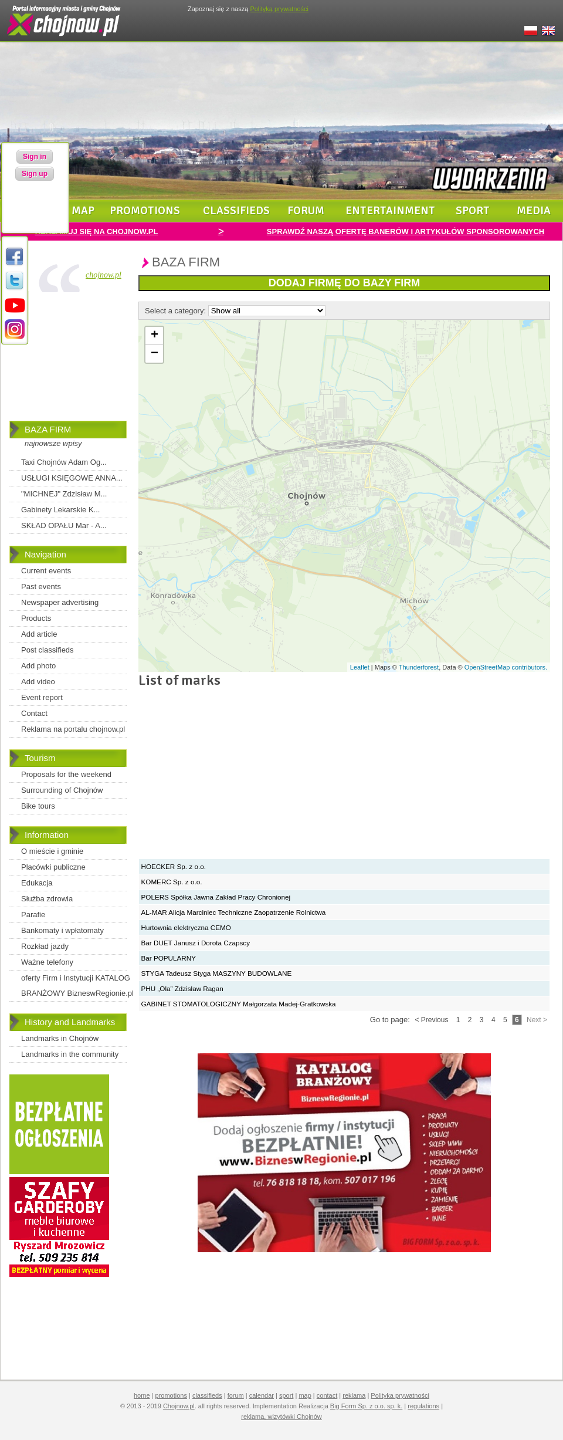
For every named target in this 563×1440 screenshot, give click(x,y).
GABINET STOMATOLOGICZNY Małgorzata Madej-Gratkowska (238, 1004)
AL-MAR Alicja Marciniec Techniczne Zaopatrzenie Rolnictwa (233, 912)
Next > (537, 1020)
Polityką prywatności (279, 8)
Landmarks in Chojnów (60, 1038)
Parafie (33, 914)
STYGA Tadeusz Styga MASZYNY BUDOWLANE (216, 973)
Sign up (35, 174)
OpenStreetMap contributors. (505, 667)
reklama (353, 1395)
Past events (41, 586)
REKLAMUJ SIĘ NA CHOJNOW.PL (96, 231)
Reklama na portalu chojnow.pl (73, 729)
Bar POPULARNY (168, 958)
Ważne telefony (47, 962)
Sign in (34, 157)
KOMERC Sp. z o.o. (171, 881)
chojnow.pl (103, 275)
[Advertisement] (68, 359)
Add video (38, 681)
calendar (261, 1395)
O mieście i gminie (52, 851)
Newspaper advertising (60, 602)
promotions (145, 211)
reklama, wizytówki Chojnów (281, 1416)
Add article (39, 634)
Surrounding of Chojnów (62, 790)
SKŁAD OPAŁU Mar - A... (64, 525)
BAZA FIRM (48, 429)
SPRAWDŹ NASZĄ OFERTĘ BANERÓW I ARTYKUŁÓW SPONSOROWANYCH (405, 231)
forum (305, 211)
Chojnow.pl (179, 1405)
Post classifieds (47, 649)
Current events (46, 570)
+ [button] (154, 335)
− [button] (154, 354)
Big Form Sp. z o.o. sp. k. (366, 1405)
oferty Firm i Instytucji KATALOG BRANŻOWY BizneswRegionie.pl (77, 985)
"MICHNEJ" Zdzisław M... (64, 493)
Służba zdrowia (47, 898)
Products (36, 618)
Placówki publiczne (53, 867)
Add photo (38, 665)
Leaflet (359, 667)
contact (327, 1395)
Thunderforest (419, 667)
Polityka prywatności (400, 1395)
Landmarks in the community (69, 1054)
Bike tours (38, 806)
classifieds (236, 211)
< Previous (431, 1020)
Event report (42, 697)
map (83, 211)
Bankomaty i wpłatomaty (62, 930)
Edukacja (36, 882)
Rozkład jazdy (45, 946)
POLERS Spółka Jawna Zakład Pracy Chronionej (216, 897)
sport (473, 211)
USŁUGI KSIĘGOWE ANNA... (72, 478)
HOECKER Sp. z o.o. (173, 866)
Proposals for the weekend (66, 774)
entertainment (390, 211)
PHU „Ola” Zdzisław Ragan (182, 988)
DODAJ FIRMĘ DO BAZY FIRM (344, 283)
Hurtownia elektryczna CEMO (186, 927)
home (142, 1395)
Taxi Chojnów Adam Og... (64, 462)
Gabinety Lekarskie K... (60, 509)
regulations (423, 1405)
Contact (34, 713)
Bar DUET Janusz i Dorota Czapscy (195, 943)
